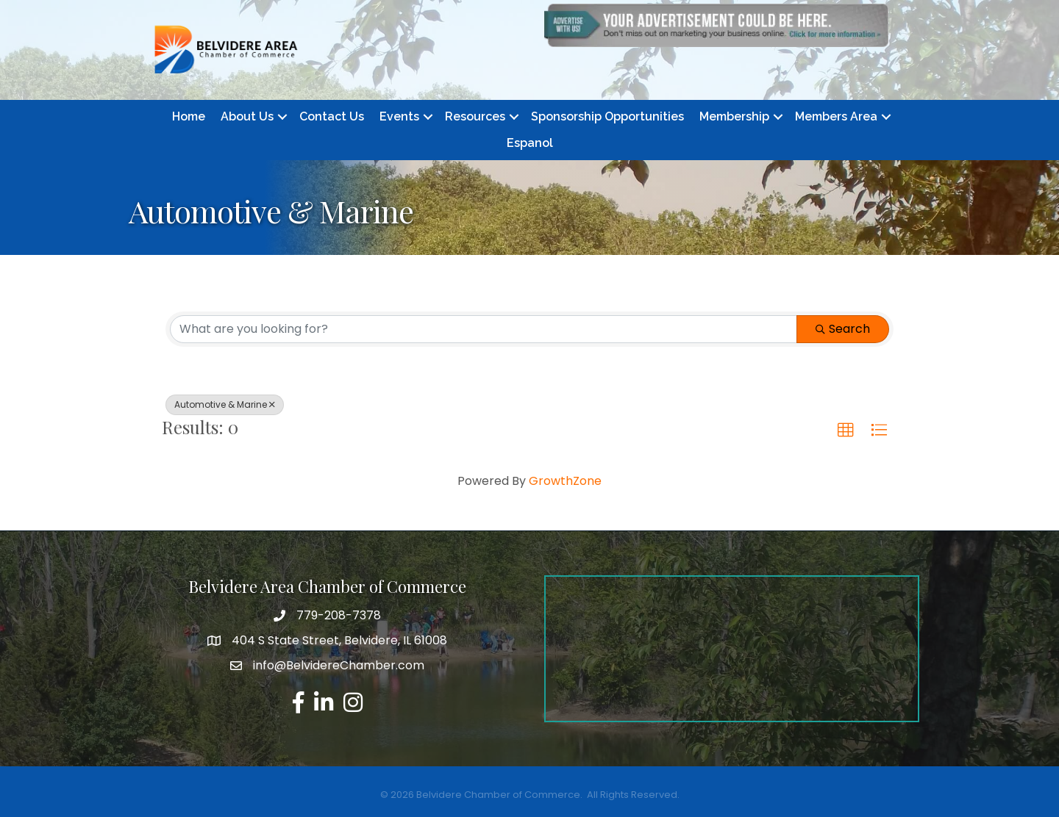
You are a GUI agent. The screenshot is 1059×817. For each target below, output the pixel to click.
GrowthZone (565, 480)
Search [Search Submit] (843, 328)
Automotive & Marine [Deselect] (224, 404)
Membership (734, 116)
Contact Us (331, 116)
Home (188, 116)
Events (399, 116)
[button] (845, 430)
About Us (247, 116)
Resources (475, 116)
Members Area (836, 116)
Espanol (530, 143)
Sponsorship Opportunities (607, 116)
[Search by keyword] (483, 329)
